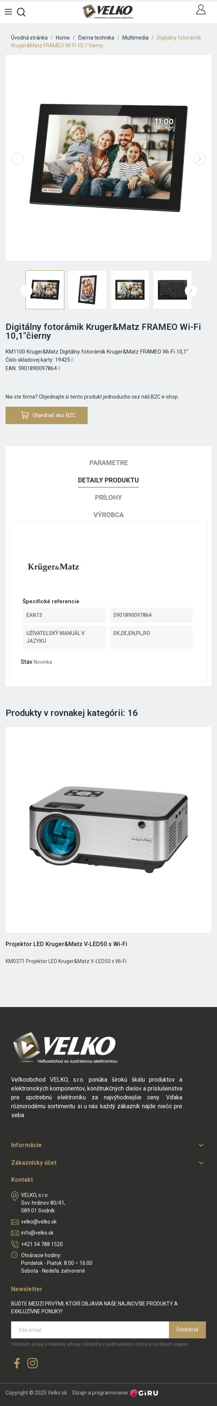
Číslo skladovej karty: (30, 360)
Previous (17, 159)
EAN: (11, 368)
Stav (27, 661)
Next (199, 159)
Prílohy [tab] (108, 497)
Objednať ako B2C (48, 415)
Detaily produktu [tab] (108, 480)
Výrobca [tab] (109, 515)
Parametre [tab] (108, 463)
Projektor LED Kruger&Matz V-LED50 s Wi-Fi (66, 944)
